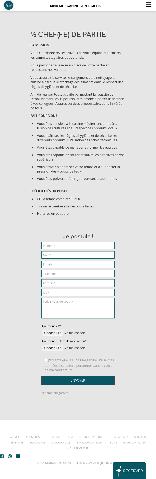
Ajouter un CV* (51, 326)
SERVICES (140, 437)
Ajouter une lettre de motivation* (64, 341)
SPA (70, 437)
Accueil (15, 437)
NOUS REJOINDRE (78, 448)
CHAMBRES (33, 437)
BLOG (113, 442)
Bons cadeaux (118, 437)
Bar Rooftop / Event (90, 442)
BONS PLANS (37, 442)
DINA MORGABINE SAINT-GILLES (75, 6)
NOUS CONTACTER (134, 442)
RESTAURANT (54, 437)
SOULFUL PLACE (60, 442)
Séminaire (17, 442)
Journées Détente (91, 437)
